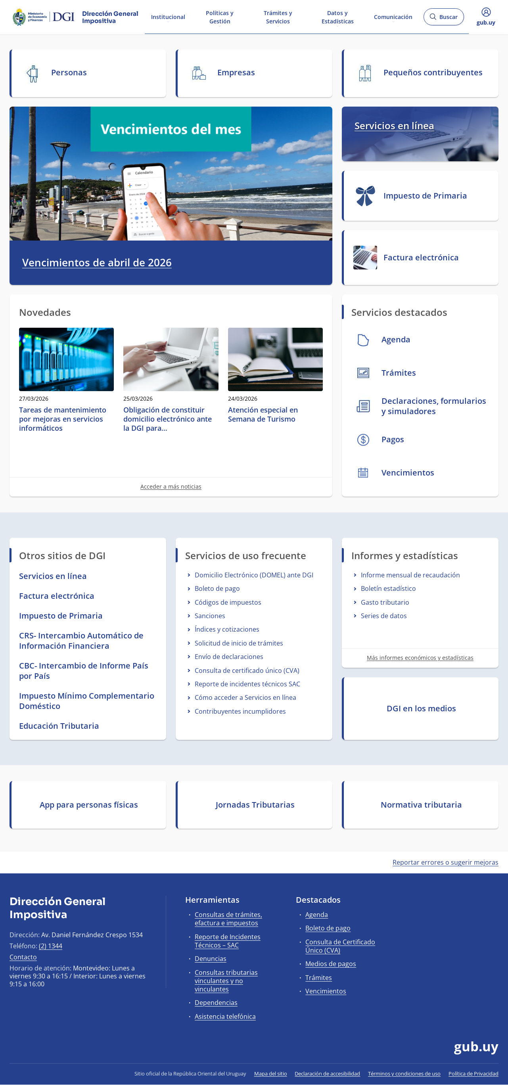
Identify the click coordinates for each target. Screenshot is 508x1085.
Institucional (168, 16)
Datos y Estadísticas (338, 17)
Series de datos (384, 615)
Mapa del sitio (270, 1073)
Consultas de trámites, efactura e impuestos (228, 918)
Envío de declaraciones (229, 656)
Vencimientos (325, 991)
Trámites (318, 977)
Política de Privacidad (473, 1073)
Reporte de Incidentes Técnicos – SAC (228, 940)
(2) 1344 (50, 946)
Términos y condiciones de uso (404, 1073)
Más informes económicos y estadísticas (420, 657)
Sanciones (210, 615)
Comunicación (393, 16)
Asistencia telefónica (225, 1016)
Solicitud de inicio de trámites (239, 643)
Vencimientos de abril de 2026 (97, 262)
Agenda (316, 914)
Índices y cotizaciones (227, 629)
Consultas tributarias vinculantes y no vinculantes (226, 980)
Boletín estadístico (388, 588)
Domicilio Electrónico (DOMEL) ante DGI (254, 575)
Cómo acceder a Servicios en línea (245, 697)
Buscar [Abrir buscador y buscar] (443, 19)
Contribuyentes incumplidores (240, 711)
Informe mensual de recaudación (410, 575)
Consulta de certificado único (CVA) (247, 670)
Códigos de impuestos (228, 602)
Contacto (23, 957)
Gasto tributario (385, 602)
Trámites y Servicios (278, 17)
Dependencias (216, 1002)
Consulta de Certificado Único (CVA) (340, 946)
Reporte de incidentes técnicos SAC (247, 684)
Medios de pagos (330, 963)
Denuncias (210, 958)
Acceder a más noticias (170, 486)
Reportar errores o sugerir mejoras (445, 862)
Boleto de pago (217, 588)
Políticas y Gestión (220, 17)
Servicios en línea (394, 125)
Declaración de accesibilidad (327, 1073)
